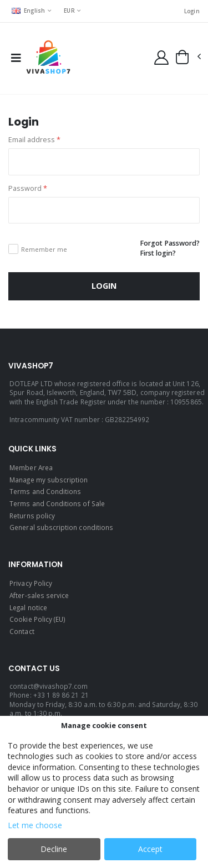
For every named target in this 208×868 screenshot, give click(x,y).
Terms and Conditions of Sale (57, 503)
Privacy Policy (30, 583)
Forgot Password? (170, 243)
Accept (150, 849)
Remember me (44, 249)
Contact (21, 631)
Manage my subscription (48, 479)
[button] (188, 56)
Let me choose (35, 825)
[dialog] (104, 792)
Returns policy (32, 515)
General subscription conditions (61, 527)
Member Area (31, 467)
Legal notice (28, 607)
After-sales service (39, 595)
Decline (53, 849)
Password (27, 188)
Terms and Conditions (45, 491)
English (28, 10)
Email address (34, 139)
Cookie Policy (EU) (37, 619)
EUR (69, 10)
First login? (158, 253)
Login (192, 11)
